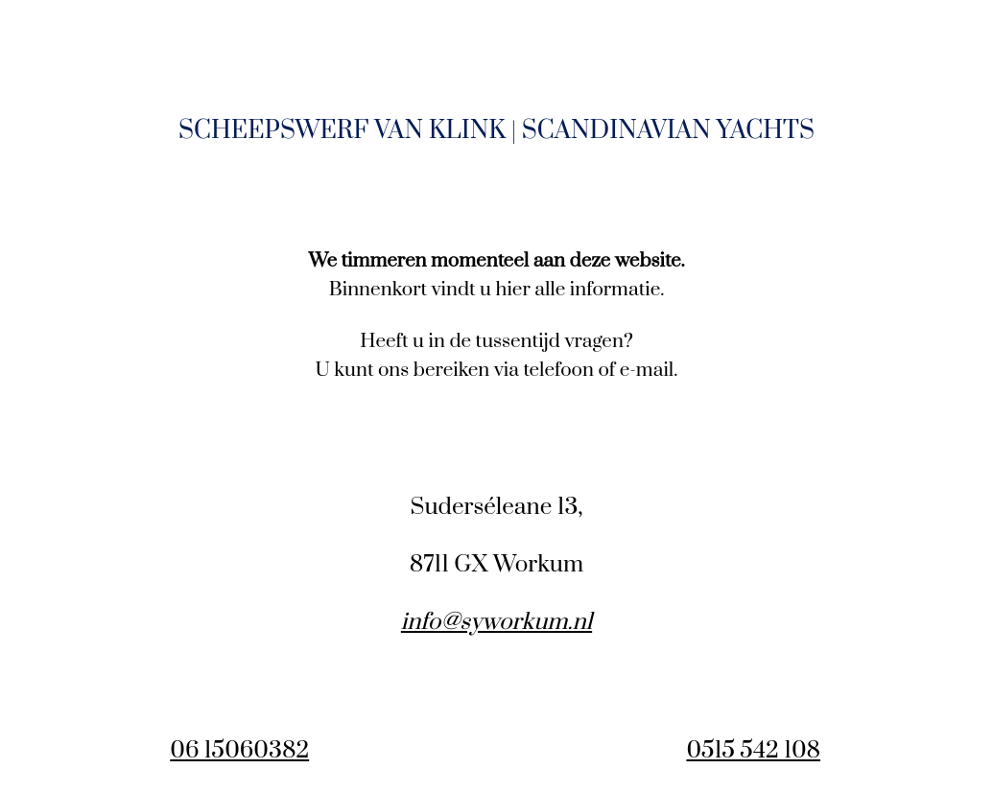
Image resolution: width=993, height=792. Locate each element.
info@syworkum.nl (496, 622)
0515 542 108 (753, 750)
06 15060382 (239, 750)
